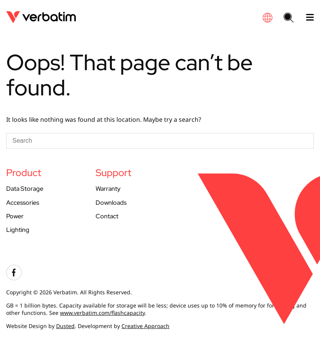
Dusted (65, 326)
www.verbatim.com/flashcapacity (102, 312)
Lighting (17, 230)
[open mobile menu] (307, 17)
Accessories (22, 203)
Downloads (111, 203)
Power (15, 216)
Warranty (108, 189)
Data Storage (24, 189)
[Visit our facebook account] (14, 278)
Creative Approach (145, 326)
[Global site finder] (267, 17)
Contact (107, 216)
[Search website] (289, 18)
